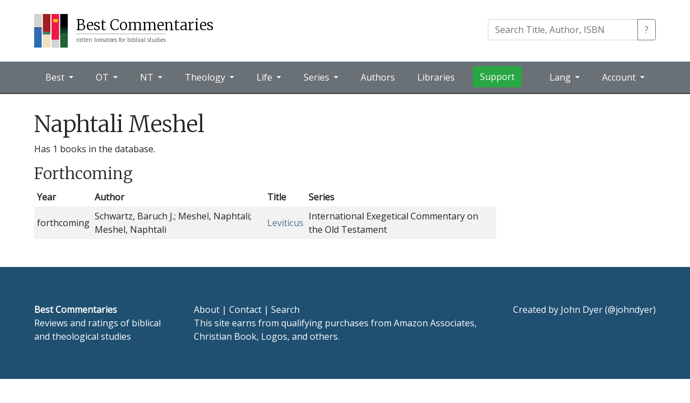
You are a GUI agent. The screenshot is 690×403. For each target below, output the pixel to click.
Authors (378, 77)
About (207, 309)
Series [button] (318, 77)
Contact (245, 309)
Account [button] (620, 77)
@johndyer (630, 309)
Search (285, 309)
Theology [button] (206, 77)
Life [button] (265, 77)
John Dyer (582, 309)
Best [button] (56, 77)
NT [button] (148, 77)
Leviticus (285, 223)
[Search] (563, 29)
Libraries (436, 77)
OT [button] (103, 77)
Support (497, 77)
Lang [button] (561, 77)
